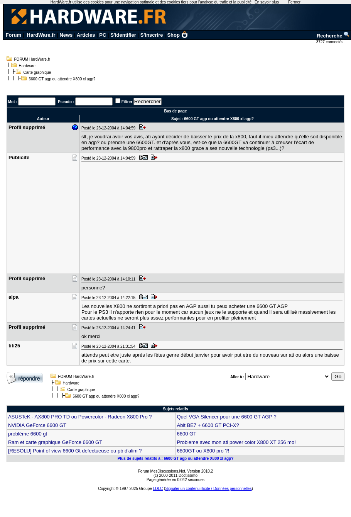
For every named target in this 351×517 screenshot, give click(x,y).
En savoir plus (267, 2)
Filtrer (127, 102)
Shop (177, 35)
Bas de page (175, 111)
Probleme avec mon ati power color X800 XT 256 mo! (236, 442)
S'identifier (123, 35)
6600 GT (186, 434)
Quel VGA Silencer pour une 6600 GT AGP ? (226, 417)
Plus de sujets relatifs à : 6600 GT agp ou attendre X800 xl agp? (176, 458)
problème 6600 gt (27, 434)
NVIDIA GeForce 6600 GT (37, 425)
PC (102, 35)
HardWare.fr (41, 35)
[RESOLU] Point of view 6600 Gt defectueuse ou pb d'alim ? (75, 451)
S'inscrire (151, 35)
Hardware (27, 66)
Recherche (333, 36)
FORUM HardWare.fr (32, 59)
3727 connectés (330, 42)
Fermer (294, 2)
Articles (86, 35)
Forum (13, 35)
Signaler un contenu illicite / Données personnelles (208, 488)
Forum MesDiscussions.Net (161, 471)
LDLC (158, 488)
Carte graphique (37, 72)
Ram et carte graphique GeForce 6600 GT (55, 442)
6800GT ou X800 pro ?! (203, 451)
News (66, 35)
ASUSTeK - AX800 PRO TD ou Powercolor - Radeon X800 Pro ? (80, 417)
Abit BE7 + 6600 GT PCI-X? (208, 425)
